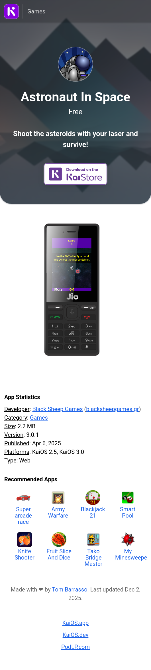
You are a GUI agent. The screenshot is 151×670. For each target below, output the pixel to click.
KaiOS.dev (76, 635)
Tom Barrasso (69, 589)
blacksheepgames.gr (112, 409)
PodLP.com (75, 647)
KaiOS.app (75, 623)
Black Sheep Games (57, 409)
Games (36, 11)
